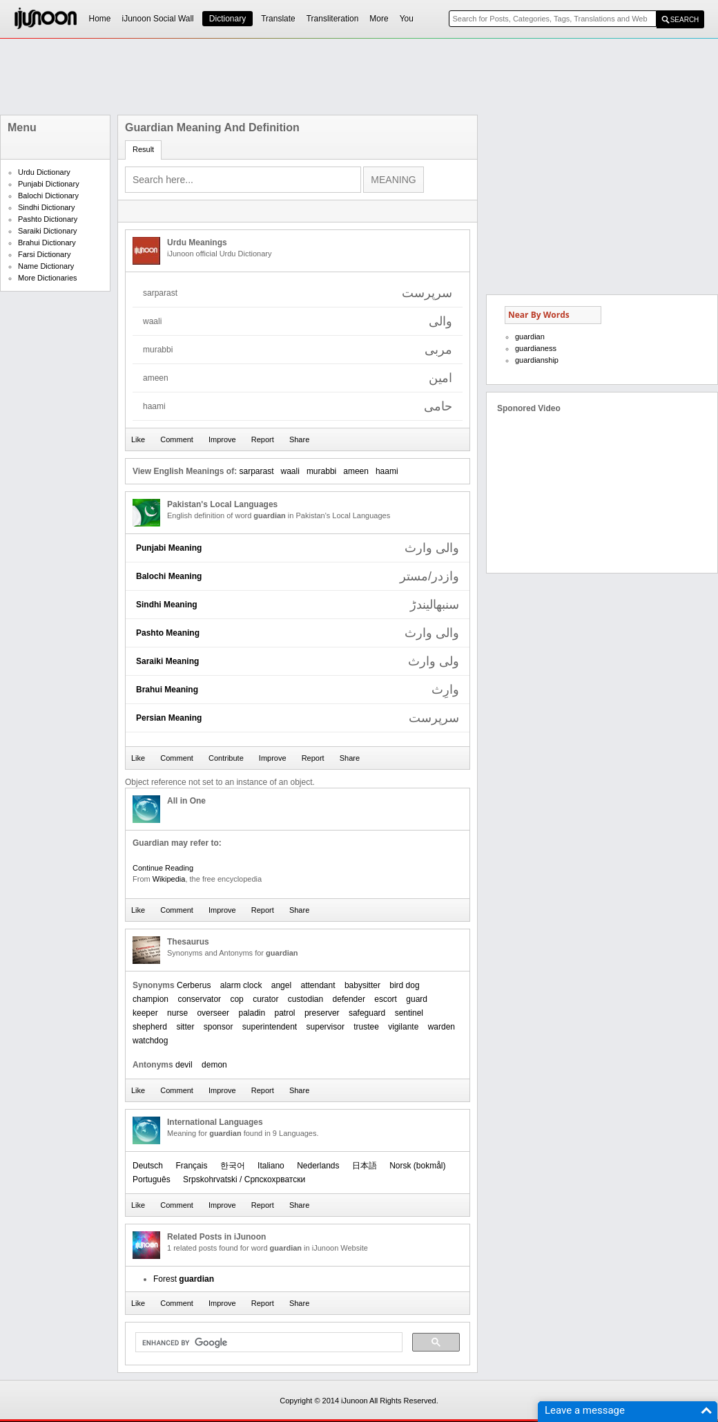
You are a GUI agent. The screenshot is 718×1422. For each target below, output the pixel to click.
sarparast (256, 471)
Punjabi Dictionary (48, 184)
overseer (213, 1013)
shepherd (150, 1027)
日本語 (364, 1165)
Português (152, 1179)
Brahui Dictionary (47, 242)
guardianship (537, 360)
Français (191, 1165)
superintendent (269, 1027)
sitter (185, 1027)
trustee (366, 1027)
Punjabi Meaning (169, 548)
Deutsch (148, 1165)
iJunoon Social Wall (158, 18)
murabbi (321, 471)
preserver (322, 1013)
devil (184, 1065)
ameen (356, 471)
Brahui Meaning (167, 689)
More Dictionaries (47, 278)
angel (281, 985)
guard (416, 999)
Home (100, 18)
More (378, 18)
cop (236, 999)
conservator (199, 999)
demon (214, 1065)
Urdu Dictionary (44, 172)
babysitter (362, 985)
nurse (177, 1013)
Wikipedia (169, 879)
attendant (317, 985)
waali (290, 471)
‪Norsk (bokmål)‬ (417, 1165)
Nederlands (318, 1165)
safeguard (367, 1013)
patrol (285, 1013)
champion (150, 999)
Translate (278, 18)
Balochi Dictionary (48, 195)
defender (349, 999)
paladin (251, 1013)
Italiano (271, 1165)
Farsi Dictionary (44, 254)
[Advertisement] (359, 77)
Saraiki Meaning (167, 661)
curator (265, 999)
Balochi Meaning (169, 576)
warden (441, 1027)
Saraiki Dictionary (47, 231)
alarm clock (241, 985)
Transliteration (333, 18)
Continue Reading (163, 868)
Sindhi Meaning (166, 604)
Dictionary (227, 18)
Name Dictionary (46, 266)
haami (387, 471)
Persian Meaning (169, 718)
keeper (145, 1013)
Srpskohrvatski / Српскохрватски (244, 1179)
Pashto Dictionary (47, 219)
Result (143, 149)
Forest (183, 1279)
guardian (530, 336)
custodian (305, 999)
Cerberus (194, 985)
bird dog (404, 985)
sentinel (409, 1013)
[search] (267, 1342)
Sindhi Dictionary (46, 207)
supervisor (326, 1027)
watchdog (150, 1040)
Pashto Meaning (168, 633)
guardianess (535, 348)
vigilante (403, 1027)
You (407, 18)
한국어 (232, 1165)
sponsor (218, 1027)
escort (385, 999)
